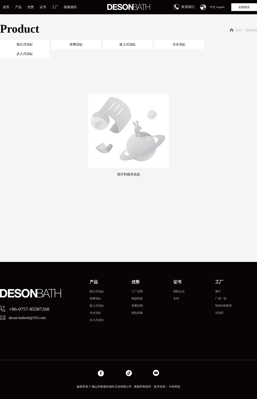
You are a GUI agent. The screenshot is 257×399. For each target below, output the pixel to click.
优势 (135, 282)
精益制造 (137, 298)
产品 (94, 282)
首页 (238, 30)
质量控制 (137, 305)
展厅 (218, 291)
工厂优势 (137, 291)
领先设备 (137, 312)
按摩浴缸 (95, 298)
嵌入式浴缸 (97, 305)
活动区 (219, 312)
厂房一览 (221, 298)
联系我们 (188, 7)
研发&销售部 (223, 305)
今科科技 (174, 386)
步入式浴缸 (97, 319)
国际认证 (179, 291)
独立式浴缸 (97, 291)
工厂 (219, 282)
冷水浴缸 (95, 312)
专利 (176, 298)
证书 (177, 282)
